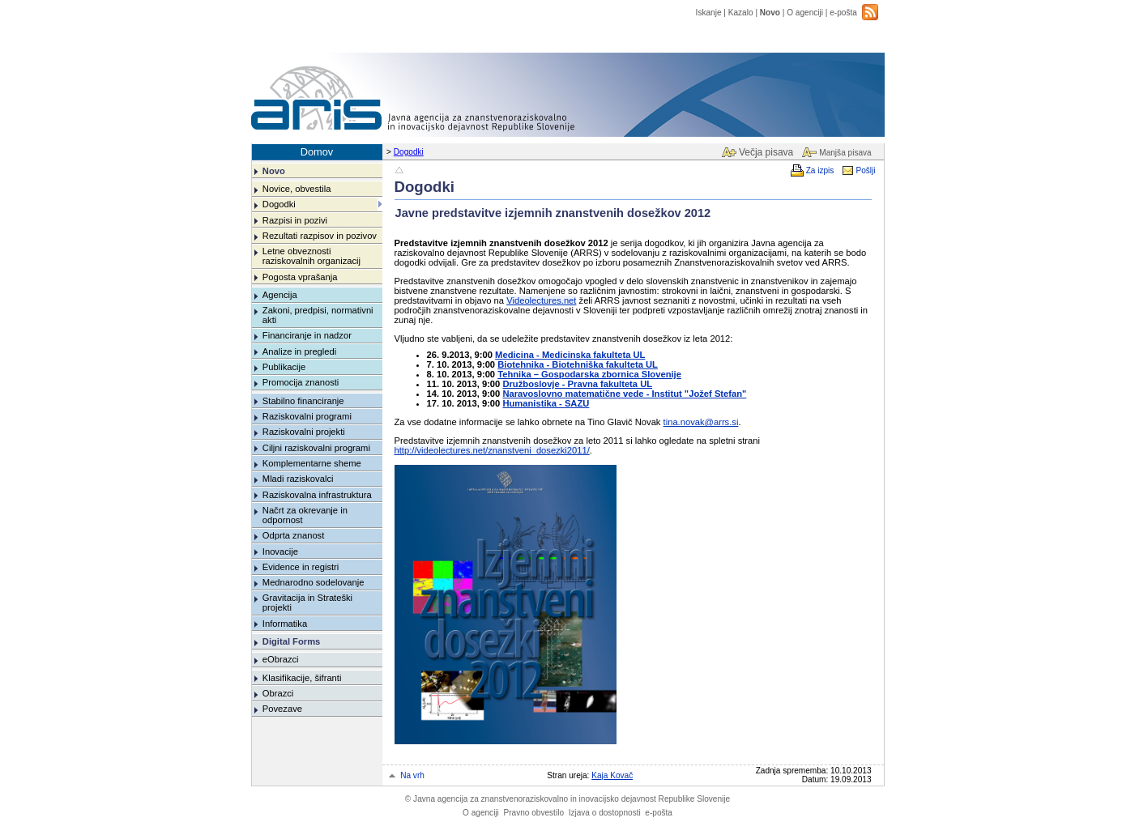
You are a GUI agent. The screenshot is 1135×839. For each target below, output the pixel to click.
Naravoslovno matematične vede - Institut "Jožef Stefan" (624, 393)
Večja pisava (766, 152)
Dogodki (409, 151)
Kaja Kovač (612, 775)
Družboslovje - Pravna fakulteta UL (577, 384)
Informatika (284, 623)
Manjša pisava (845, 152)
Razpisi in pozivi (294, 220)
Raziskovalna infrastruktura (317, 495)
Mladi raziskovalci (298, 478)
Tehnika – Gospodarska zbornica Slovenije (589, 374)
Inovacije (280, 551)
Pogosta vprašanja (300, 277)
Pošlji (865, 170)
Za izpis (820, 170)
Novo (770, 12)
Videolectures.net (541, 300)
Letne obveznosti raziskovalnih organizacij (311, 256)
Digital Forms (291, 641)
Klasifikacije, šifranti (302, 678)
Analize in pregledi (299, 351)
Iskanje (709, 12)
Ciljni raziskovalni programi (316, 448)
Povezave (282, 708)
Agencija (279, 295)
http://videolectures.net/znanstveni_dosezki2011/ (492, 450)
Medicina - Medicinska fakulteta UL (570, 355)
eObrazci (280, 659)
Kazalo (740, 12)
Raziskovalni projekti (303, 432)
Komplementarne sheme (311, 463)
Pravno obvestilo (533, 812)
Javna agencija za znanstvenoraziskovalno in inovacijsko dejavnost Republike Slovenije (567, 798)
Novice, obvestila (296, 189)
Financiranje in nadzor (307, 335)
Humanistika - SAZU (545, 403)
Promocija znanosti (300, 382)
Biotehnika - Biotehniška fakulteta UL (577, 364)
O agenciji (805, 12)
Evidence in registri (300, 567)
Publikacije (283, 367)
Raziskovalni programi (307, 416)
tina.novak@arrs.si (701, 422)
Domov (317, 152)
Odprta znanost (293, 535)
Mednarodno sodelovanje (313, 582)
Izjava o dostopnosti (605, 812)
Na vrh (412, 775)
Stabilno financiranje (303, 401)
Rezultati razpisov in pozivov (319, 236)
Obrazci (278, 693)
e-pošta (843, 12)
